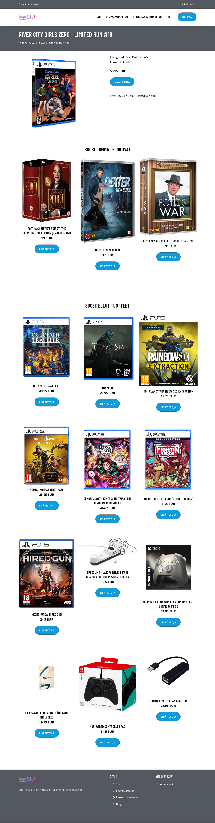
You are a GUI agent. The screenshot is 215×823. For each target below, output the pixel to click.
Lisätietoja (122, 81)
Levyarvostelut (117, 17)
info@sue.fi (188, 4)
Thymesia (107, 388)
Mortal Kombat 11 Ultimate (47, 490)
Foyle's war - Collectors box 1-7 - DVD (168, 241)
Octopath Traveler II (46, 386)
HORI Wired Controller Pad (107, 726)
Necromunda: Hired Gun (47, 614)
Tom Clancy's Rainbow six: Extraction (168, 391)
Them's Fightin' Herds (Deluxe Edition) (168, 499)
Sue (99, 17)
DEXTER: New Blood (107, 250)
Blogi (171, 17)
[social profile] (42, 4)
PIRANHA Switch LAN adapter (168, 701)
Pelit (128, 57)
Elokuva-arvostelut (148, 17)
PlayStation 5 (140, 57)
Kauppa (187, 17)
